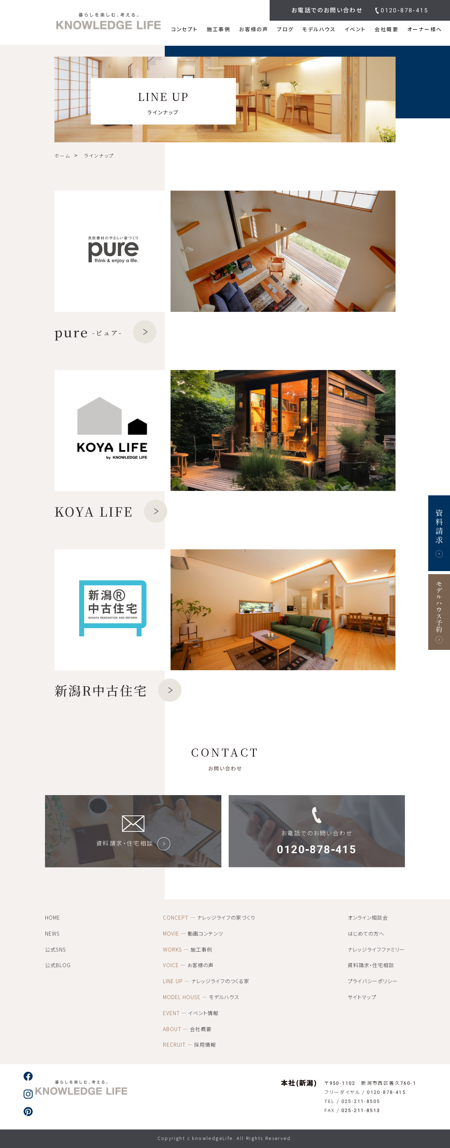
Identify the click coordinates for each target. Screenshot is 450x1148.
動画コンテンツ (193, 934)
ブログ (285, 29)
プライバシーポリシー (373, 981)
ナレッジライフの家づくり (209, 918)
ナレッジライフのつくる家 (206, 981)
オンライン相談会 (368, 918)
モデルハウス (319, 29)
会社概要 (386, 29)
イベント (355, 29)
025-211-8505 (360, 1101)
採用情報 (189, 1045)
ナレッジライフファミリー (376, 950)
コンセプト (184, 29)
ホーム (62, 156)
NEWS (52, 934)
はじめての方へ (366, 934)
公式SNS (55, 950)
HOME (52, 918)
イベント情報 (190, 1013)
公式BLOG (58, 965)
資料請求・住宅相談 (371, 965)
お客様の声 (253, 29)
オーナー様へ (424, 29)
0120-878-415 (404, 10)
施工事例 (219, 29)
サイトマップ (362, 997)
